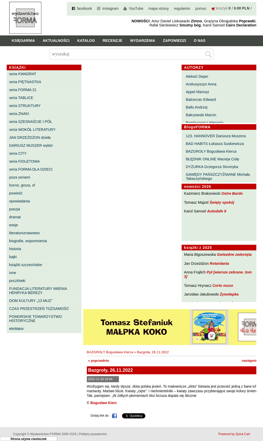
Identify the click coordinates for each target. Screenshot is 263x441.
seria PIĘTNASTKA (25, 82)
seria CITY (18, 153)
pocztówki (17, 281)
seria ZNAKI (19, 114)
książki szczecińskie (25, 265)
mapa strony (158, 8)
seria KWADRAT (22, 74)
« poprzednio (98, 360)
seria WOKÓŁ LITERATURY (32, 130)
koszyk (222, 8)
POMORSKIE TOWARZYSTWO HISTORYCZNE (35, 319)
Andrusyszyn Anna (201, 84)
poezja (14, 209)
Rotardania (219, 263)
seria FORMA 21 (22, 90)
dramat (15, 217)
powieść (16, 193)
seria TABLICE (21, 98)
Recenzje (113, 40)
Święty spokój (222, 202)
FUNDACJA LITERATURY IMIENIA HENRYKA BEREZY (38, 291)
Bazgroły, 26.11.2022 (153, 352)
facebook (84, 8)
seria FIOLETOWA (24, 161)
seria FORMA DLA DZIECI (31, 169)
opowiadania (19, 201)
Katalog (86, 40)
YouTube (136, 8)
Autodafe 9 (216, 211)
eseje (13, 225)
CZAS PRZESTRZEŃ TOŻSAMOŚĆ (39, 309)
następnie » (251, 360)
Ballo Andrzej (196, 107)
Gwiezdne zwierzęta (234, 254)
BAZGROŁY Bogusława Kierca (211, 151)
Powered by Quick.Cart (234, 434)
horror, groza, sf (22, 185)
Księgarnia (23, 40)
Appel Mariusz (197, 92)
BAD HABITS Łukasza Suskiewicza (215, 144)
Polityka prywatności (93, 434)
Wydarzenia (142, 40)
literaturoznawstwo (24, 233)
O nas (199, 40)
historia (15, 249)
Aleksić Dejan (197, 76)
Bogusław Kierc (103, 403)
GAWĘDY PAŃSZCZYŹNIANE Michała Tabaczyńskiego (218, 176)
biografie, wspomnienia (28, 241)
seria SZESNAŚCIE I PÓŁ (30, 122)
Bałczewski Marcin (201, 115)
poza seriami (19, 177)
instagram (110, 8)
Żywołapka (229, 294)
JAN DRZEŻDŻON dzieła (30, 137)
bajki (13, 257)
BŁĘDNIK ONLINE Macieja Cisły (212, 159)
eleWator (16, 329)
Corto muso (222, 285)
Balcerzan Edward (201, 99)
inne (12, 273)
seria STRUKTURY (25, 106)
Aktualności (56, 40)
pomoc (200, 8)
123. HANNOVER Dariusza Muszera (216, 136)
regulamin (182, 8)
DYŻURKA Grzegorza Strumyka (212, 167)
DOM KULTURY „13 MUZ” (30, 301)
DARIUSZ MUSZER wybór (31, 145)
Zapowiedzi (174, 40)
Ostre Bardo (232, 193)
